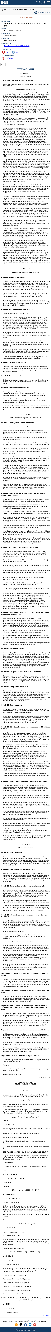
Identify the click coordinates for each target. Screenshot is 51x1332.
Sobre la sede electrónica (19, 1320)
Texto (3, 64)
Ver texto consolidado (44, 12)
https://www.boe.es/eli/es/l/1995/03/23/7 (16, 46)
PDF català (9, 58)
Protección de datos (8, 1321)
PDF (7, 52)
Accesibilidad (41, 1320)
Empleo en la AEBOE (42, 1321)
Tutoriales (33, 1321)
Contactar (9, 1320)
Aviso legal (33, 1320)
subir (47, 1315)
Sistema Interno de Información (22, 1321)
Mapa (28, 1320)
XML (16, 52)
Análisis (9, 64)
